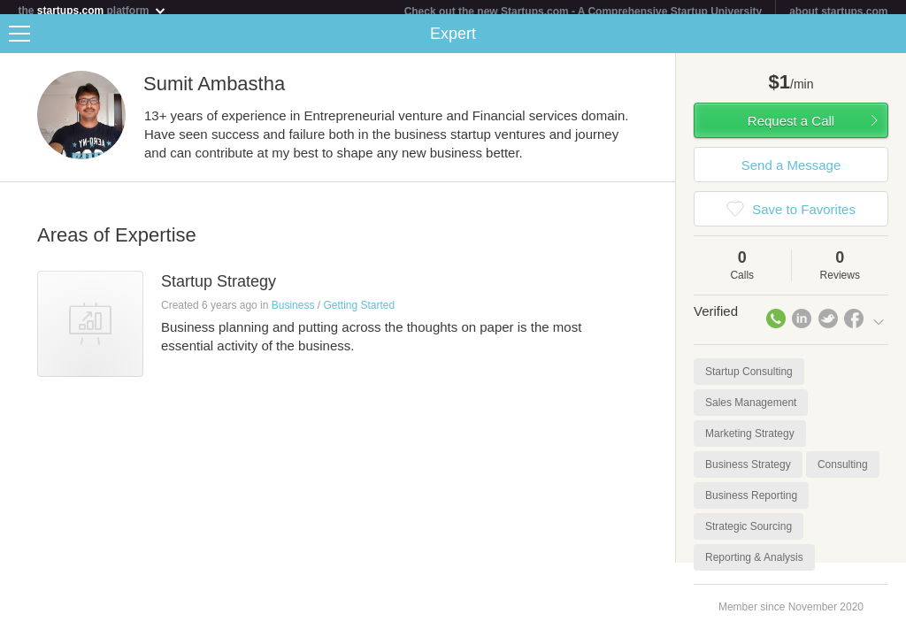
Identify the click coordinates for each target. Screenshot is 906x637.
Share (888, 40)
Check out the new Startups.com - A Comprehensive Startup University (583, 11)
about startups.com (838, 11)
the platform (92, 10)
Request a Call (791, 127)
